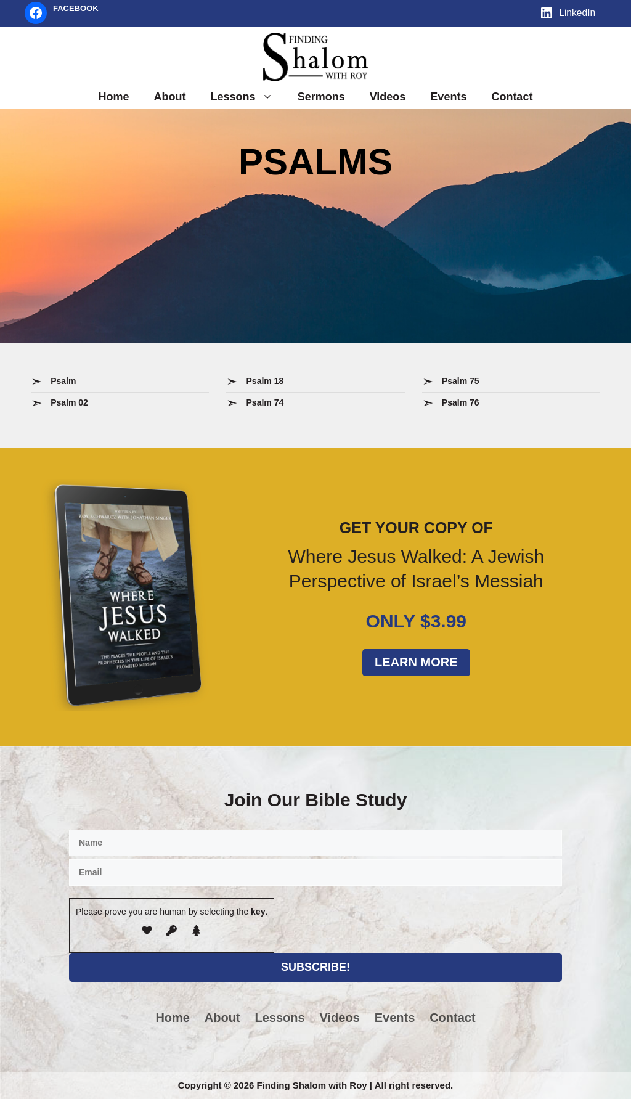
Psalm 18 (265, 381)
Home (114, 97)
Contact (511, 97)
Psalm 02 (69, 402)
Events (448, 97)
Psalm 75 (460, 381)
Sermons (321, 97)
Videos (388, 97)
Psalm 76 (460, 402)
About (170, 97)
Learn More (416, 662)
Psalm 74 (265, 402)
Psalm (63, 381)
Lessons (248, 96)
